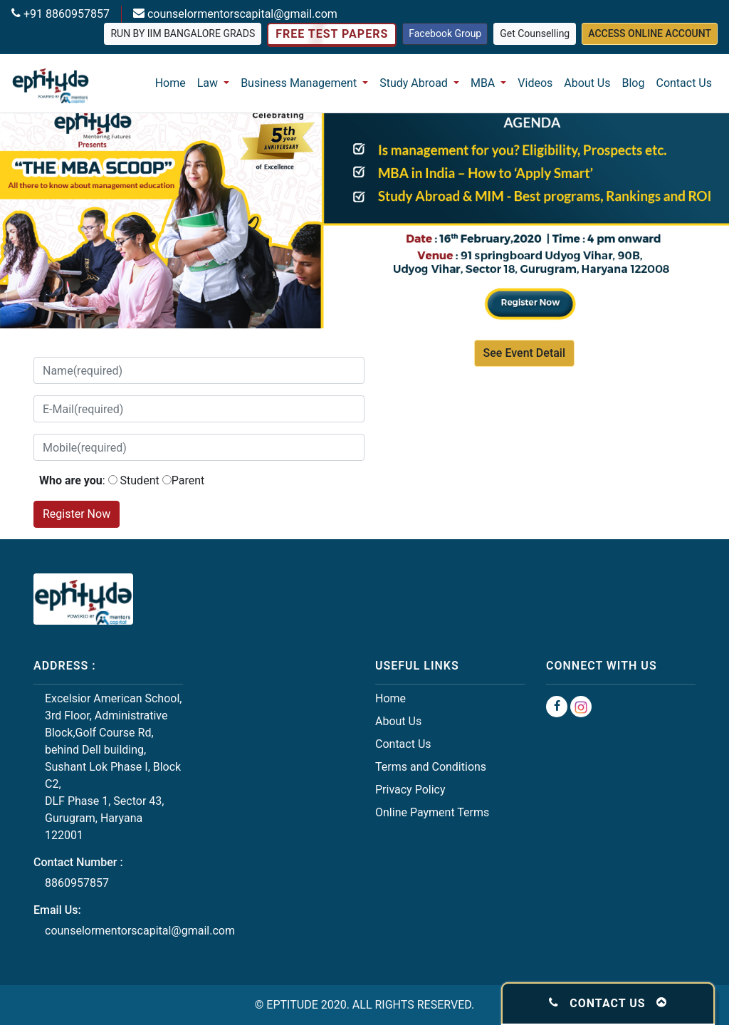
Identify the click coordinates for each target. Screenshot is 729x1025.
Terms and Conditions (430, 767)
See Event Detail (524, 353)
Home (170, 83)
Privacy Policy (410, 789)
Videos (535, 83)
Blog (633, 83)
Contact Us (684, 83)
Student (139, 480)
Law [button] (209, 83)
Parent (188, 480)
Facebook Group (445, 33)
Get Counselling (535, 33)
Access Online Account (649, 33)
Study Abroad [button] (415, 83)
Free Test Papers (332, 34)
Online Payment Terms (432, 812)
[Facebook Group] (556, 706)
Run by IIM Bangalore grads (182, 33)
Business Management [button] (300, 83)
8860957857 (77, 883)
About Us (587, 83)
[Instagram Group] (581, 706)
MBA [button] (484, 83)
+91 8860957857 (65, 14)
